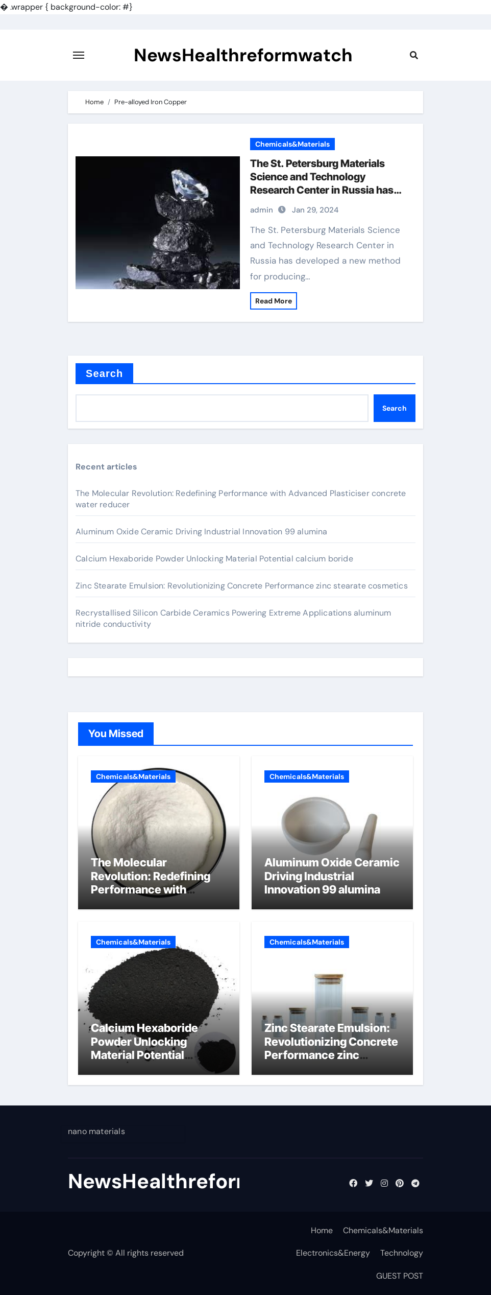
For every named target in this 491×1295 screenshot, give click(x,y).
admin (261, 210)
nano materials (96, 1131)
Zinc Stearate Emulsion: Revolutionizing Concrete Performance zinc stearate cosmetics (242, 585)
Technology (401, 1252)
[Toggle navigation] (78, 55)
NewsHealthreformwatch (243, 55)
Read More (273, 300)
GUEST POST (399, 1275)
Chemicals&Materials (292, 144)
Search (104, 373)
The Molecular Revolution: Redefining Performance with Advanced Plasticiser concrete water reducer (153, 889)
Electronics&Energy (333, 1252)
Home (322, 1230)
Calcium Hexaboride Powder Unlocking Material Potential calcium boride (214, 558)
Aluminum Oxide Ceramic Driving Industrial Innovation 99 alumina (202, 531)
